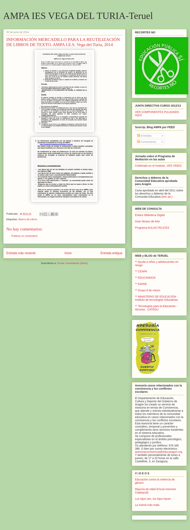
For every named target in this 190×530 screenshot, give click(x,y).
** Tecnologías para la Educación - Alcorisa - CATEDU (156, 307)
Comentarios (146, 141)
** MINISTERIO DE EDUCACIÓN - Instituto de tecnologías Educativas (156, 298)
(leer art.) (167, 196)
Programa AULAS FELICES (152, 227)
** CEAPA (141, 271)
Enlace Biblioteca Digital (150, 215)
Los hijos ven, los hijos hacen (153, 498)
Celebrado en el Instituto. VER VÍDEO (158, 165)
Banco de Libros (27, 219)
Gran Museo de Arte (147, 221)
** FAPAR (141, 284)
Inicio (68, 253)
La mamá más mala (147, 505)
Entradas (144, 135)
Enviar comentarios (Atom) (72, 263)
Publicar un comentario (24, 235)
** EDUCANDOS (145, 277)
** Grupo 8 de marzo (147, 290)
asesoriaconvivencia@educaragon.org (158, 451)
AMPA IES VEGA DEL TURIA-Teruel (78, 15)
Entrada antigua (111, 253)
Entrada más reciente (21, 253)
